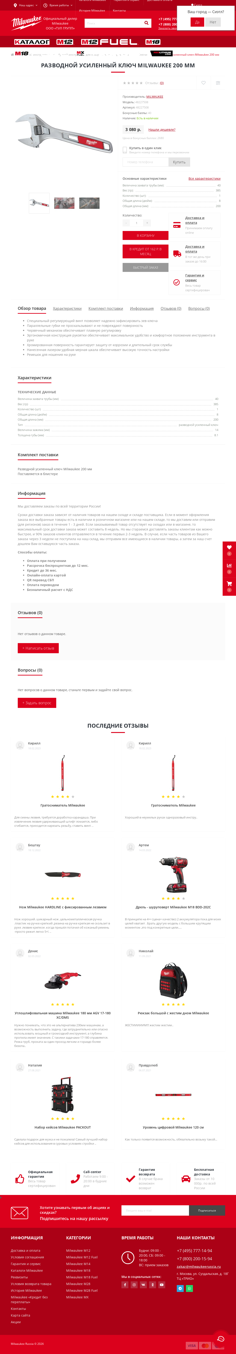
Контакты (119, 10)
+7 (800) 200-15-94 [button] (194, 1258)
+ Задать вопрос (37, 702)
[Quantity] (136, 222)
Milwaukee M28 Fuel (82, 1290)
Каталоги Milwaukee (27, 1270)
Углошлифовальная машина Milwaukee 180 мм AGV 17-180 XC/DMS (63, 1015)
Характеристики (67, 308)
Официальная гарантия (40, 1174)
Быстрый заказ (145, 267)
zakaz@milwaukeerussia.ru (199, 1266)
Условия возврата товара (31, 1284)
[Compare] (218, 83)
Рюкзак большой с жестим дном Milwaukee (173, 1013)
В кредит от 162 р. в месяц (146, 251)
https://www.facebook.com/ (125, 1284)
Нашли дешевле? (161, 129)
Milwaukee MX (77, 1297)
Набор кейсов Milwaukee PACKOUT (63, 1127)
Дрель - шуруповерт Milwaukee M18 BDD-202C (173, 907)
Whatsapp (189, 1288)
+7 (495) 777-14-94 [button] (194, 1250)
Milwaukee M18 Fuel (82, 1277)
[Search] (146, 23)
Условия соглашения (27, 1257)
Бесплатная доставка (204, 1171)
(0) (162, 83)
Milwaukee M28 (78, 1284)
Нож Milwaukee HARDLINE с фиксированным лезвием (62, 907)
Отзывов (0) (171, 308)
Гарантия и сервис (194, 277)
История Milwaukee (92, 10)
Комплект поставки (105, 308)
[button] (229, 587)
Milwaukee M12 (78, 1250)
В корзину (145, 235)
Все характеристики (205, 178)
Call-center (92, 1172)
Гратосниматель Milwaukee (63, 805)
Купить (179, 162)
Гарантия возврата (147, 1171)
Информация (142, 308)
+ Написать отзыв (38, 648)
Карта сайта (20, 1315)
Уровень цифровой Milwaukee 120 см (173, 1127)
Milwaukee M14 (78, 1264)
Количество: (132, 215)
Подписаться (207, 1210)
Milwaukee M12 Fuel (82, 1257)
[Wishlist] (203, 83)
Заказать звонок (169, 28)
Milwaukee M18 (78, 1270)
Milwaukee (154, 96)
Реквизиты (19, 1277)
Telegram (180, 1288)
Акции (16, 1322)
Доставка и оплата (194, 220)
